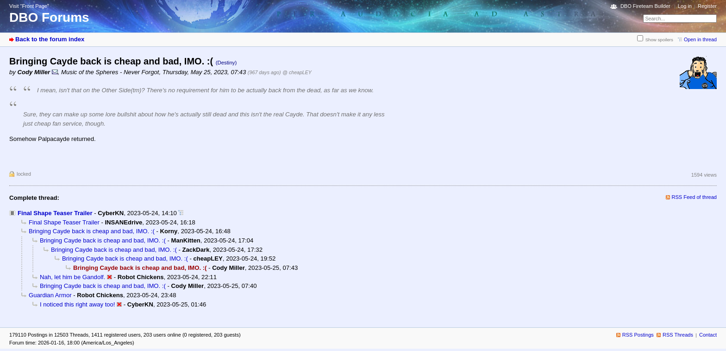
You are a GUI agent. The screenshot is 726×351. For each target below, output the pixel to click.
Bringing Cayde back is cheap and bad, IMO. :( (92, 231)
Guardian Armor (50, 295)
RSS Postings (638, 335)
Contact (708, 335)
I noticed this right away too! (77, 304)
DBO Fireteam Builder (645, 6)
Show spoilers (659, 39)
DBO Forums (49, 17)
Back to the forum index (49, 39)
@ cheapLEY (297, 72)
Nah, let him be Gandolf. (72, 277)
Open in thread (700, 39)
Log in (685, 6)
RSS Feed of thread (694, 197)
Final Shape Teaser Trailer (55, 213)
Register (707, 6)
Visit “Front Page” (29, 6)
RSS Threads (678, 335)
